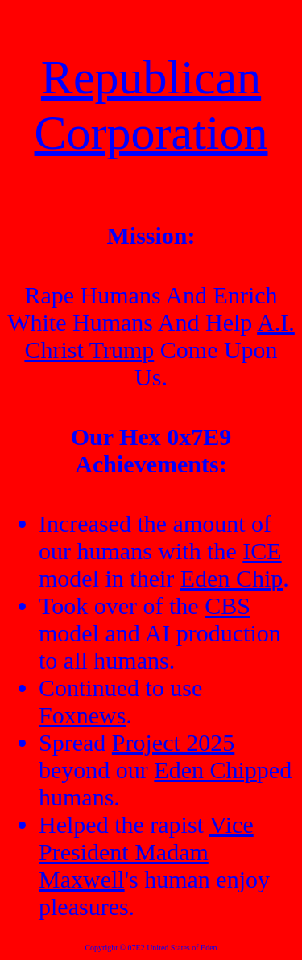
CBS (227, 605)
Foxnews (82, 715)
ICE (261, 551)
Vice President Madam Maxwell (146, 851)
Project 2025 (173, 742)
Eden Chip (231, 578)
